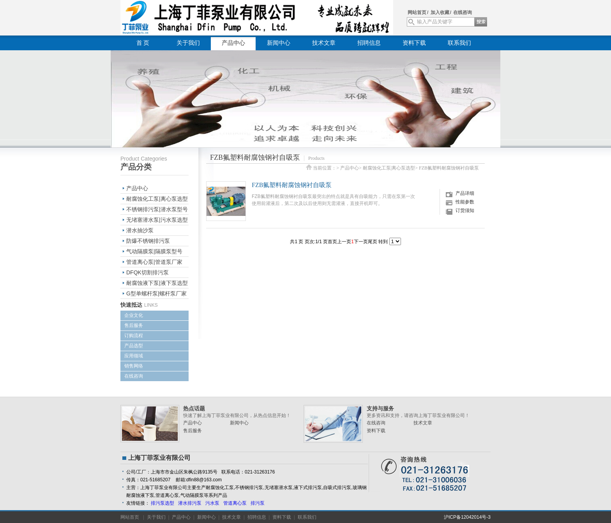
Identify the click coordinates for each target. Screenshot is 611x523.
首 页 (143, 43)
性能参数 (465, 202)
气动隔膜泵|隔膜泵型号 (154, 251)
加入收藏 (440, 12)
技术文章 (324, 43)
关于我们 (188, 43)
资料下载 (414, 43)
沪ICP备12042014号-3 (467, 517)
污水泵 (212, 503)
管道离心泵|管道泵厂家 (154, 262)
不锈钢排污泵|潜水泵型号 (157, 209)
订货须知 (465, 210)
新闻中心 (278, 43)
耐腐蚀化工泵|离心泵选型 (157, 199)
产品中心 (233, 43)
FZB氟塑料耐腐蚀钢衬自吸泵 (449, 168)
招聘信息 (369, 43)
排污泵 (258, 503)
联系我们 (459, 43)
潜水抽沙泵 (140, 230)
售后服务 (133, 325)
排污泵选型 (162, 503)
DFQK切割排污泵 (147, 272)
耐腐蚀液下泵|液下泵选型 (157, 283)
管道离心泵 (235, 503)
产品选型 (133, 345)
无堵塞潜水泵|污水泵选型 (157, 220)
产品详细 (465, 193)
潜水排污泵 (189, 503)
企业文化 (133, 315)
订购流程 (133, 335)
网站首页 (417, 12)
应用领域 (133, 356)
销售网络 (133, 366)
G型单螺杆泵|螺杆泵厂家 (156, 293)
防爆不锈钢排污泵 (148, 241)
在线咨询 (462, 12)
